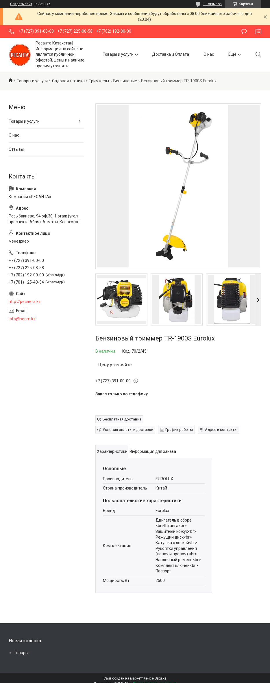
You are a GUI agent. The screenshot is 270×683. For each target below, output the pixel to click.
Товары (21, 652)
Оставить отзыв (244, 31)
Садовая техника (68, 81)
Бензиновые (125, 81)
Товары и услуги (118, 54)
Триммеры (99, 81)
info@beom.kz (22, 319)
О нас (209, 54)
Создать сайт (21, 4)
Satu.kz (161, 678)
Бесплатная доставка (122, 419)
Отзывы (16, 149)
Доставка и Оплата (170, 54)
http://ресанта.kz (25, 301)
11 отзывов (212, 4)
